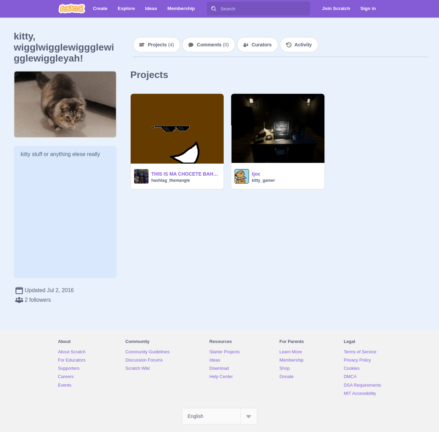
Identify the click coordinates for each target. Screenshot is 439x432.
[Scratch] (72, 8)
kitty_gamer (263, 180)
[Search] (214, 8)
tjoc (256, 174)
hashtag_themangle (170, 180)
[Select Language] (219, 416)
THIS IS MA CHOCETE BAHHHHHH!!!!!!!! (185, 174)
